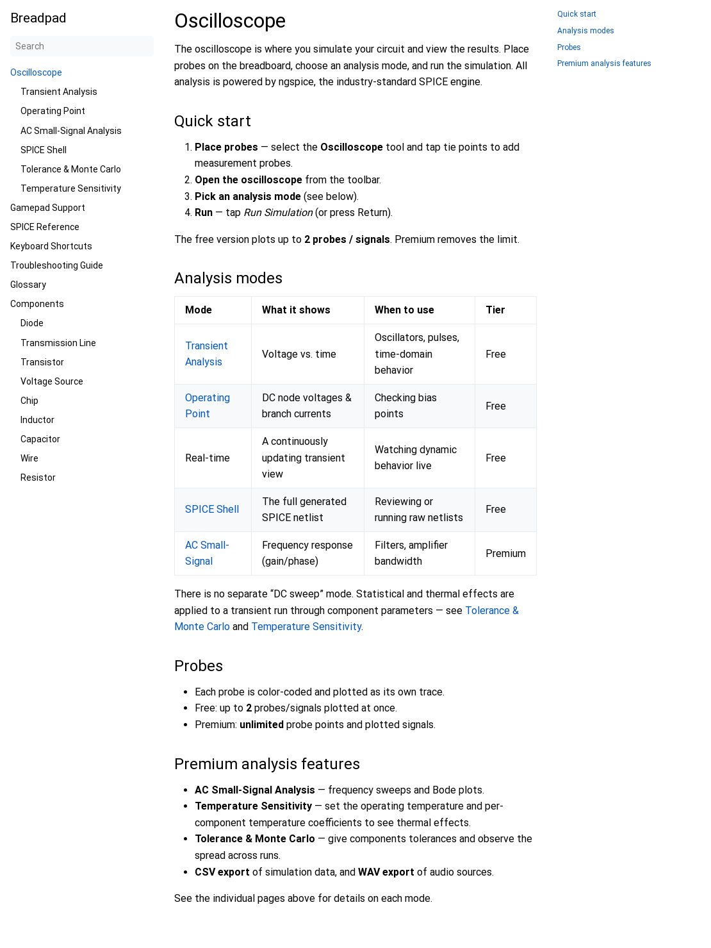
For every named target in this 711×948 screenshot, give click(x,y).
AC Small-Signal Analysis (71, 131)
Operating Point (52, 111)
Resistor (38, 477)
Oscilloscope (36, 72)
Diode (32, 323)
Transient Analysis (58, 92)
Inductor (37, 420)
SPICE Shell (43, 150)
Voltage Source (51, 381)
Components (37, 304)
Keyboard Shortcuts (51, 246)
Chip (29, 400)
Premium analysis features (604, 64)
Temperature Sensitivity (70, 188)
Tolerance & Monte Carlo (70, 169)
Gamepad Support (47, 208)
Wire (29, 458)
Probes (569, 48)
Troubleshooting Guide (56, 265)
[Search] (82, 46)
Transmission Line (58, 343)
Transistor (42, 362)
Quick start (576, 14)
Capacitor (40, 439)
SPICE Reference (44, 227)
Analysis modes (585, 31)
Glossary (28, 284)
